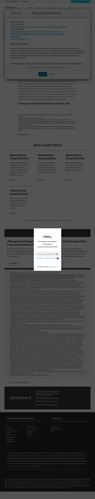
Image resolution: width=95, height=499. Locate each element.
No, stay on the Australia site (47, 258)
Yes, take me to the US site (47, 254)
